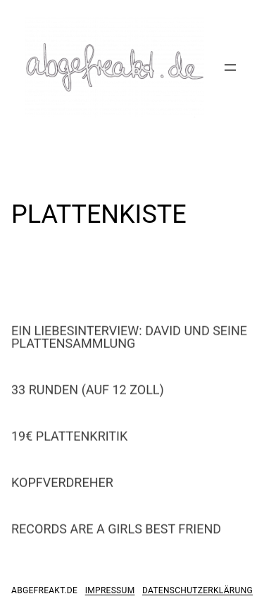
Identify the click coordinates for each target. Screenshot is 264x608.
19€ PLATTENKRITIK (69, 442)
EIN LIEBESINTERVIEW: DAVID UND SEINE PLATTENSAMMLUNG (129, 343)
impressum (110, 590)
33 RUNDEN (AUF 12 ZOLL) (87, 396)
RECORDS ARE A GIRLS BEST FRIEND (116, 535)
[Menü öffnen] (230, 67)
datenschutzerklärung (197, 590)
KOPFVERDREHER (62, 489)
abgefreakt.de (44, 590)
